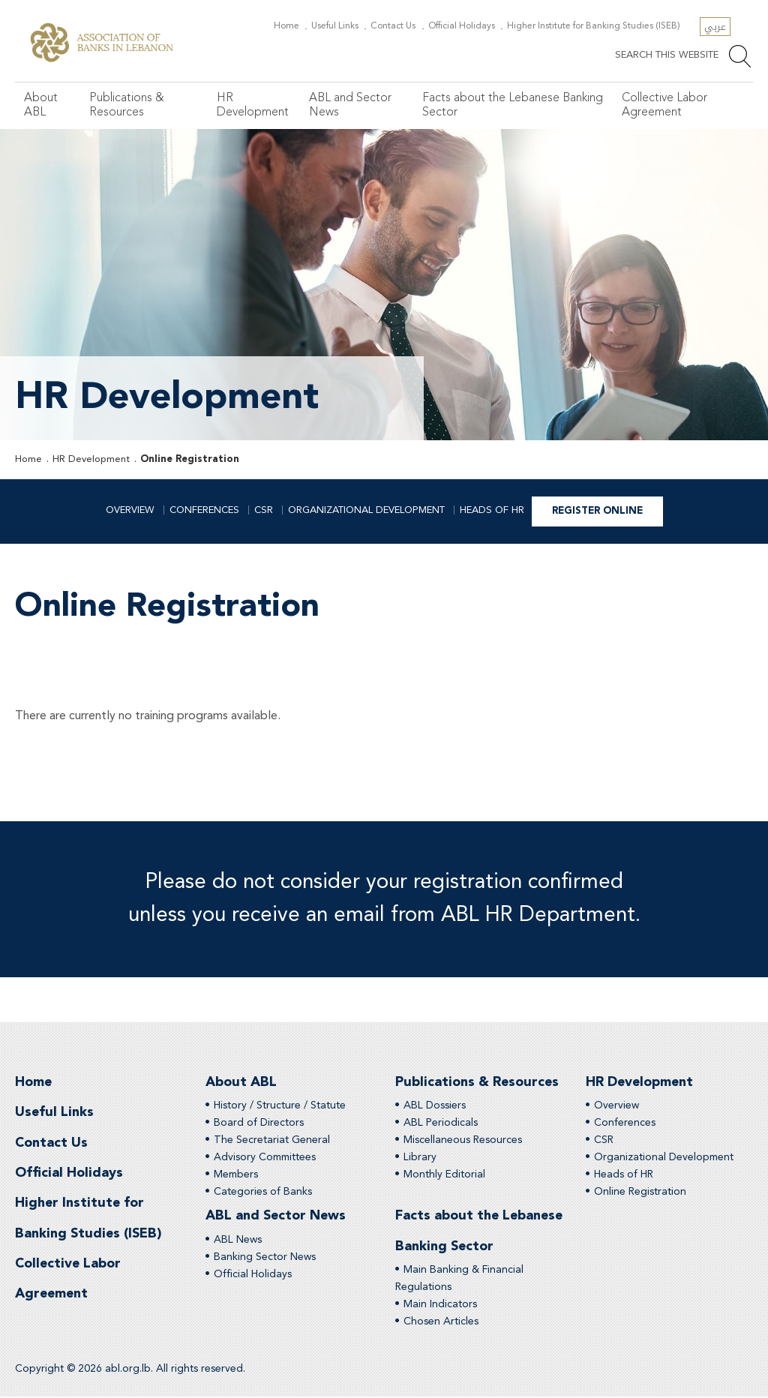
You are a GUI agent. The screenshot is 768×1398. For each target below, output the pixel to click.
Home (297, 26)
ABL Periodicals (441, 1123)
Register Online (597, 511)
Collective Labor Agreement (663, 105)
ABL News (238, 1240)
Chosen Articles (441, 1323)
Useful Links (343, 26)
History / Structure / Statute (280, 1106)
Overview (130, 510)
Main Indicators (440, 1305)
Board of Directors (259, 1123)
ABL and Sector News (349, 105)
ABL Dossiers (435, 1106)
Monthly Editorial (444, 1175)
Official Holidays (466, 26)
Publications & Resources (126, 105)
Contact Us (399, 26)
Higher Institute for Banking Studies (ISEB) (595, 26)
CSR (263, 510)
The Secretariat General (272, 1141)
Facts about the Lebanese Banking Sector (512, 105)
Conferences (204, 510)
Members (236, 1175)
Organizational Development (366, 510)
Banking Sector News (265, 1257)
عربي (715, 26)
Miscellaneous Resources (463, 1141)
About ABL (41, 105)
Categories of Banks (263, 1192)
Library (420, 1158)
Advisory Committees (265, 1158)
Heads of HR (492, 510)
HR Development (252, 105)
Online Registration (189, 459)
